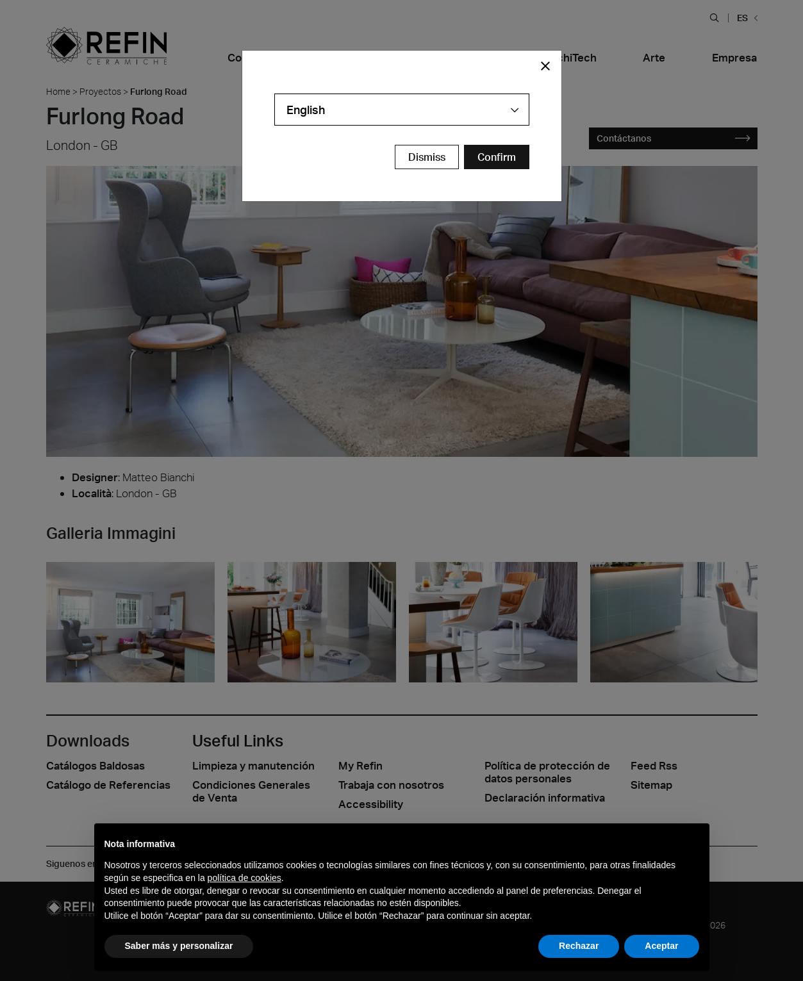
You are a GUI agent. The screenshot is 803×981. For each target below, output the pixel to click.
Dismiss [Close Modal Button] (426, 157)
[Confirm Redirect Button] (496, 157)
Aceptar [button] (661, 946)
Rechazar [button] (579, 946)
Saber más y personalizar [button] (179, 946)
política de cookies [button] (244, 878)
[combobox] (401, 110)
